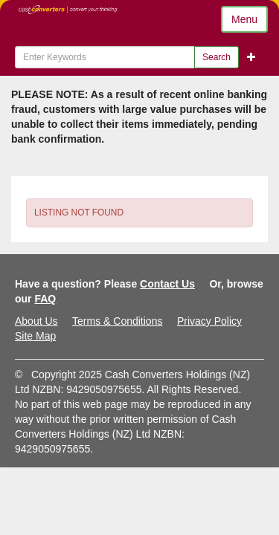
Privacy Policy (209, 321)
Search (216, 57)
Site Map (35, 336)
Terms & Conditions (117, 321)
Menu (244, 19)
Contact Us (167, 284)
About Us (36, 321)
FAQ (45, 299)
